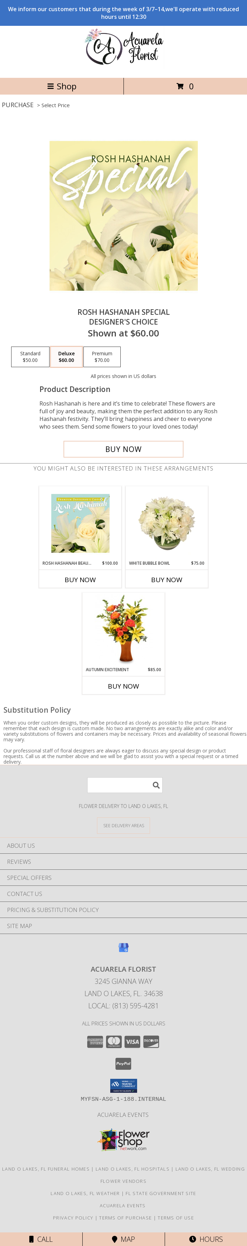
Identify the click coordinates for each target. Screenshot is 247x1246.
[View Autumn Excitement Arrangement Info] (124, 629)
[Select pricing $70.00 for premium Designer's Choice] (102, 357)
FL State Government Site (161, 1193)
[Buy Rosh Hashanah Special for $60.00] (123, 449)
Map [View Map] (123, 1239)
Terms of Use (176, 1218)
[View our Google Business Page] (123, 951)
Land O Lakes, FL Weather (85, 1193)
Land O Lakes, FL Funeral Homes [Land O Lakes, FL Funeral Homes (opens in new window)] (46, 1169)
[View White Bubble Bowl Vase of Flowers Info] (167, 523)
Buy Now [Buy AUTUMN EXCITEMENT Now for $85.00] (123, 686)
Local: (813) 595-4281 (123, 1005)
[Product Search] (125, 785)
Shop (61, 86)
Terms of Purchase (125, 1218)
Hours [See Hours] (206, 1239)
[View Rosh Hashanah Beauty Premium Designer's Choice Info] (80, 523)
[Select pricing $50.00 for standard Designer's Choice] (30, 357)
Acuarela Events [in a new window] (123, 1115)
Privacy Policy (73, 1218)
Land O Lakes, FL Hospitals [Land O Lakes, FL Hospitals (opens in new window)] (133, 1169)
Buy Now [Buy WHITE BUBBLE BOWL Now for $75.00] (166, 579)
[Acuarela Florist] (123, 67)
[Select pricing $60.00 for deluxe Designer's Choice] (66, 357)
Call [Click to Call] (41, 1239)
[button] (123, 1086)
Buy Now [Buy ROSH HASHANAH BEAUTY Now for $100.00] (80, 579)
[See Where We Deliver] (123, 825)
